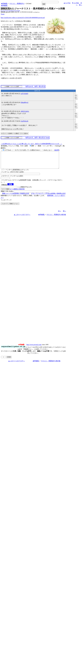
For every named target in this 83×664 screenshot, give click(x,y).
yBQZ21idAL (25, 111)
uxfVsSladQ (24, 93)
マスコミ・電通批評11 (16, 3)
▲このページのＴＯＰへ (22, 218)
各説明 (56, 150)
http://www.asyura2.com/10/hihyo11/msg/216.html (10, 10)
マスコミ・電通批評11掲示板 (56, 218)
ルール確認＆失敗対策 (17, 192)
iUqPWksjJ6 (24, 121)
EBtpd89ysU (24, 102)
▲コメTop (67, 3)
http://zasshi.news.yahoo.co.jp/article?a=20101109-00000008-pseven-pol (23, 17)
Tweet (2, 14)
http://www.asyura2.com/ (34, 348)
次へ (59, 214)
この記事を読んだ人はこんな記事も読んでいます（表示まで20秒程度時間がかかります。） (31, 144)
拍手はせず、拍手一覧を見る (35, 86)
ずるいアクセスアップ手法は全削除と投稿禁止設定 (48, 197)
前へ (80, 5)
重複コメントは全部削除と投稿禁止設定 (15, 197)
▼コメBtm (75, 3)
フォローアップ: (6, 203)
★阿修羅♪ (4, 3)
